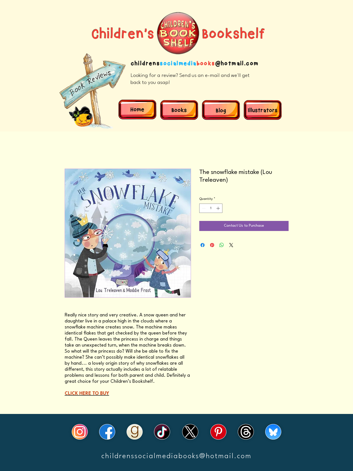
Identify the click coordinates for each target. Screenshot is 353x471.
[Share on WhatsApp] (222, 245)
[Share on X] (231, 245)
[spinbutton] (210, 208)
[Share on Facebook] (203, 245)
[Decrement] (203, 208)
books (206, 64)
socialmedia (178, 64)
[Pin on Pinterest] (212, 245)
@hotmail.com (237, 64)
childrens (145, 64)
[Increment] (218, 208)
